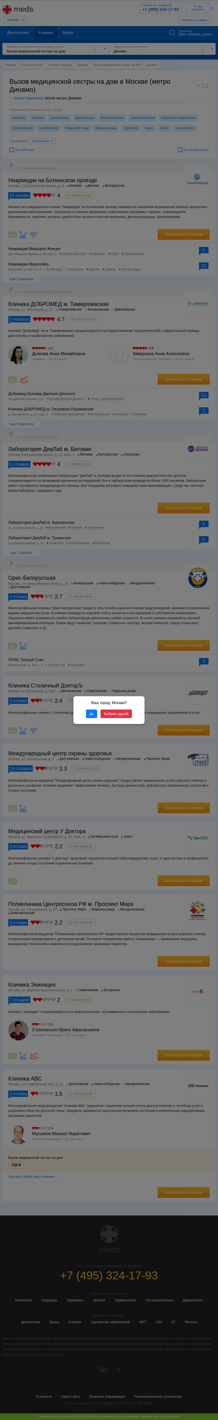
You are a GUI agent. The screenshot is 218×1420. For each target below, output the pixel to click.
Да (92, 714)
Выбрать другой (116, 714)
